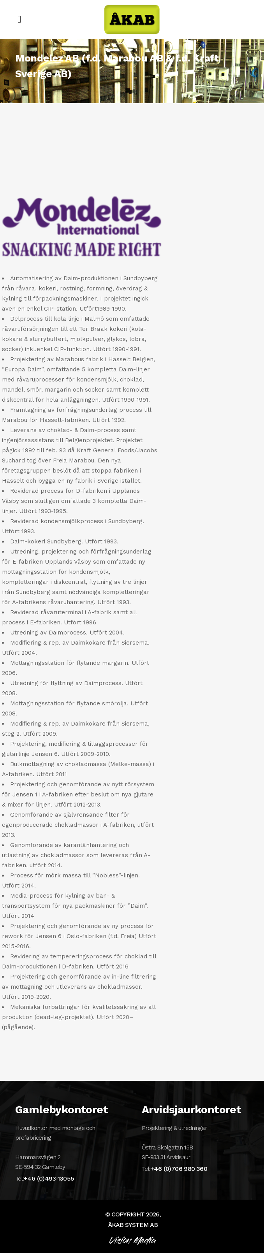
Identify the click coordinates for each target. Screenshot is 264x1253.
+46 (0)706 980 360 (178, 1168)
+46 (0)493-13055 (49, 1178)
